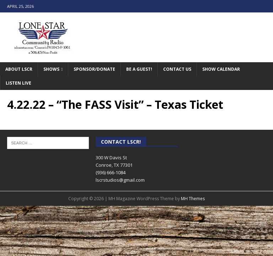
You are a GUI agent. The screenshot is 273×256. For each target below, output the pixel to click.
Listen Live (18, 83)
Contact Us (177, 69)
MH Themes (193, 199)
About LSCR (18, 69)
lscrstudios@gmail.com (120, 180)
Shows (51, 69)
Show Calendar (221, 69)
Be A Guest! (139, 69)
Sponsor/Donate (94, 69)
